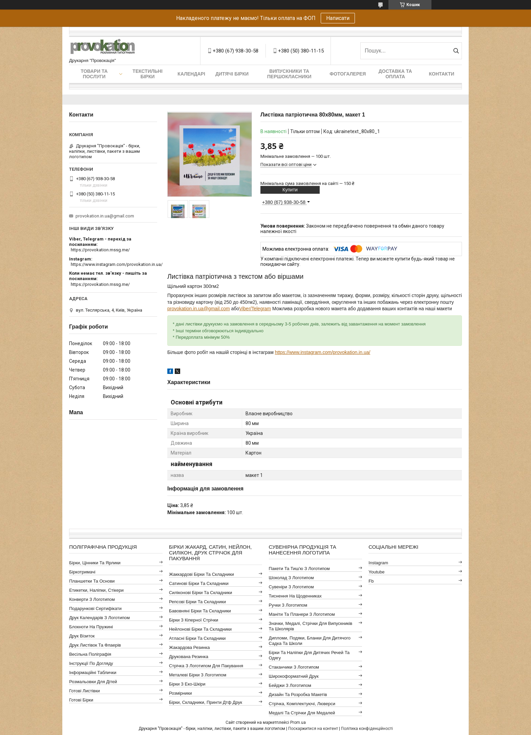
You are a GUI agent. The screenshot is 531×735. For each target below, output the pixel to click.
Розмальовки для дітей (93, 681)
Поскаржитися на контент (313, 728)
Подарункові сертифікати (95, 608)
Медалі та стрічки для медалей (302, 712)
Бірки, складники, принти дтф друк (205, 702)
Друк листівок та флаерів (95, 645)
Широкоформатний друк (294, 676)
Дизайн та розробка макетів (298, 694)
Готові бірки (81, 699)
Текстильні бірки (147, 73)
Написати (337, 18)
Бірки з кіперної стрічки (193, 620)
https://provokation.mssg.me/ (100, 249)
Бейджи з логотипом (290, 685)
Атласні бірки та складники (197, 638)
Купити (290, 189)
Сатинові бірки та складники (199, 583)
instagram (378, 562)
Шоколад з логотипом (291, 577)
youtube (376, 571)
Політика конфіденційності (367, 728)
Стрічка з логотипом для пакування (206, 665)
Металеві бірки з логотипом (197, 674)
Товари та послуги (94, 73)
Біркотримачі (82, 571)
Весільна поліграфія (90, 654)
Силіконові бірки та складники (200, 592)
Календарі (191, 74)
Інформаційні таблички (92, 672)
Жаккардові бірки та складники (201, 574)
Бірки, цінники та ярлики (95, 562)
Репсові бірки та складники (197, 601)
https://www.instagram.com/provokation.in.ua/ (322, 352)
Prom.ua (298, 722)
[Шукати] (456, 50)
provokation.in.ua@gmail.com (198, 308)
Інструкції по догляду (91, 663)
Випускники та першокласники (289, 73)
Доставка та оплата (395, 73)
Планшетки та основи (91, 581)
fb (371, 581)
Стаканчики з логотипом (294, 667)
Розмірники (180, 693)
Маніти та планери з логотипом (302, 614)
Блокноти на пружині (91, 626)
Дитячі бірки (232, 74)
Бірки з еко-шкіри (187, 684)
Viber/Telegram (255, 308)
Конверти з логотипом (92, 599)
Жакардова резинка (189, 647)
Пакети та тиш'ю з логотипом (299, 568)
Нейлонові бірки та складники (200, 629)
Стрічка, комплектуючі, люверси (302, 703)
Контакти (441, 74)
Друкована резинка (188, 656)
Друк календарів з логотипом (99, 617)
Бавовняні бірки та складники (200, 610)
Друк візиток (81, 635)
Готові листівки (84, 690)
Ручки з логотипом (288, 605)
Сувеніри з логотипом (291, 586)
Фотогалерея (348, 74)
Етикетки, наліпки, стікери (96, 590)
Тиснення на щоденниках (295, 595)
